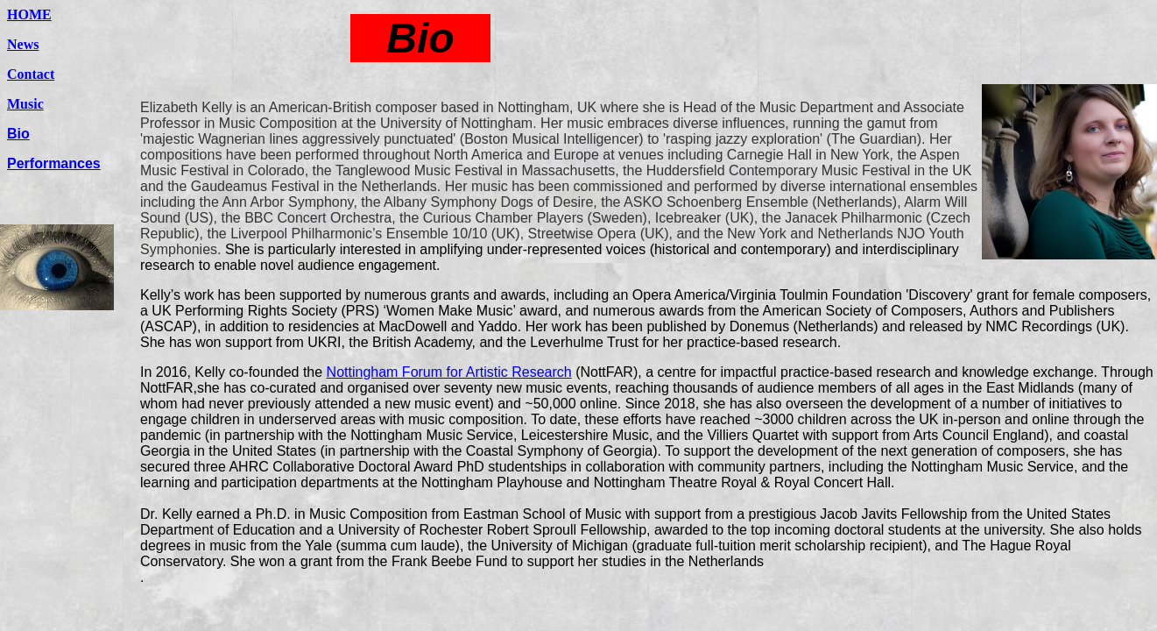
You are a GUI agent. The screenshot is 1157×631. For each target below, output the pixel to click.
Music (25, 103)
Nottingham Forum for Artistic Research (449, 372)
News (23, 44)
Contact (30, 74)
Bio (18, 133)
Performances (54, 163)
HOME (29, 14)
